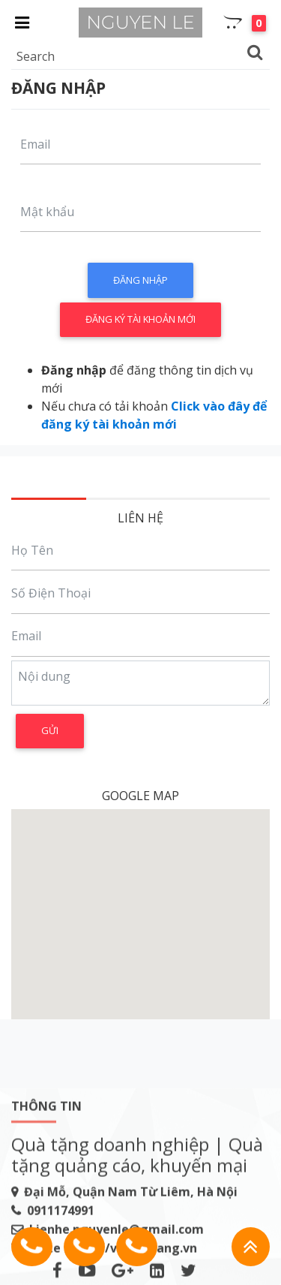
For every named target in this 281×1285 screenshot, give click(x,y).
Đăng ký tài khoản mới (140, 319)
